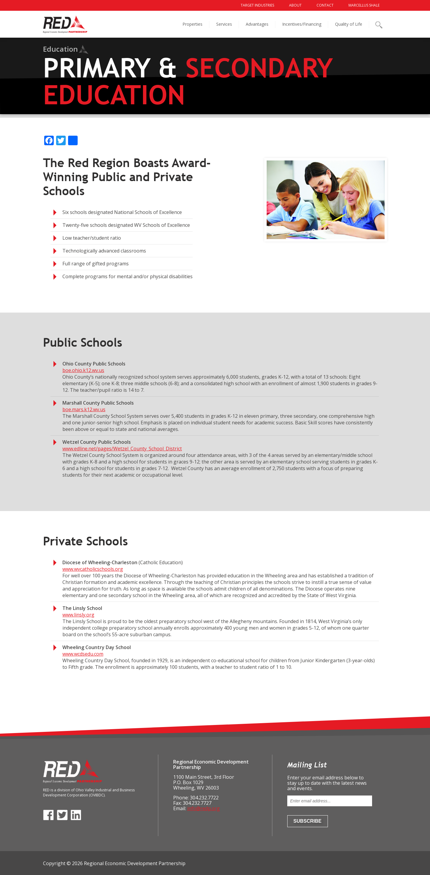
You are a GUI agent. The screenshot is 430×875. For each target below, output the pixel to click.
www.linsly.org (78, 614)
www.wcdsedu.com (82, 654)
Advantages (257, 24)
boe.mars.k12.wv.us (83, 409)
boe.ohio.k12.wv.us (83, 370)
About (295, 5)
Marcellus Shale (364, 5)
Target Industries (257, 5)
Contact (325, 5)
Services (224, 24)
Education (60, 49)
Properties (192, 24)
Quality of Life (348, 24)
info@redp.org (203, 808)
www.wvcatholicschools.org (92, 569)
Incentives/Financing (301, 24)
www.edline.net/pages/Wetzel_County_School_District (122, 448)
